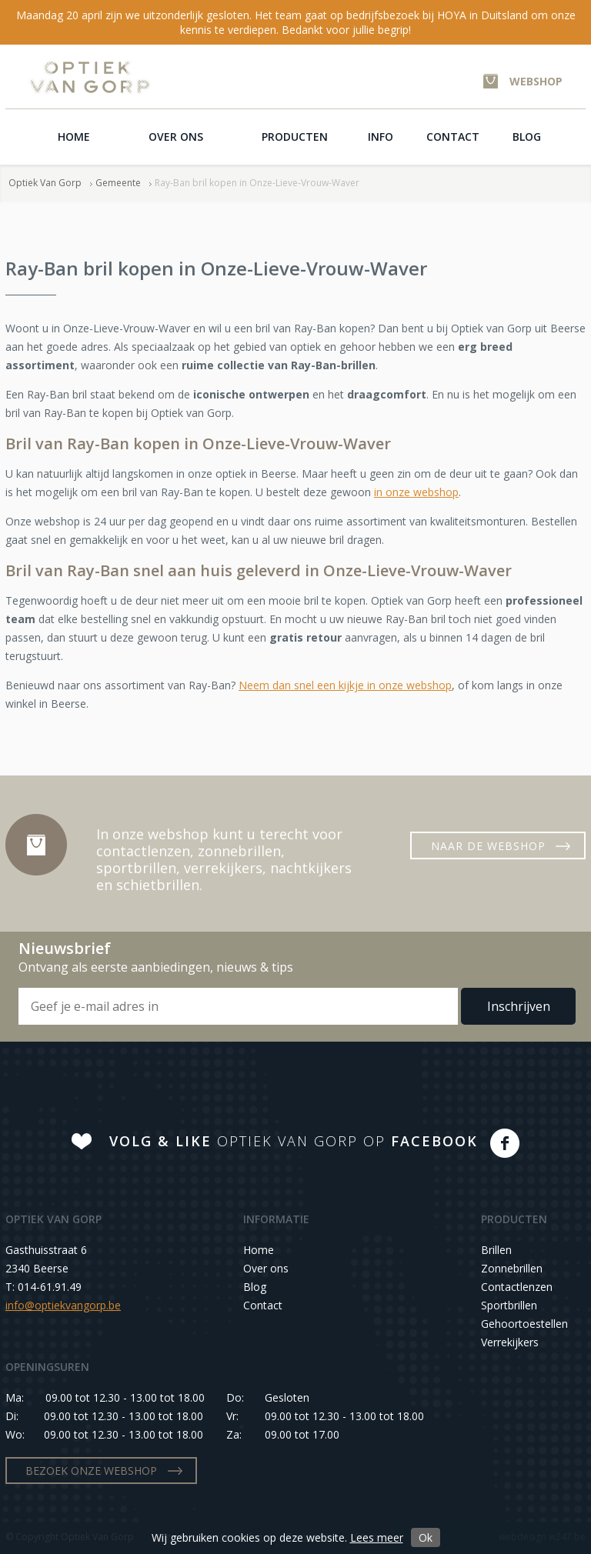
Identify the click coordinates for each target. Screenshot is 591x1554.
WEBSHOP (536, 81)
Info (380, 136)
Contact (452, 136)
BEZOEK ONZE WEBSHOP (91, 1470)
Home (74, 136)
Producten (295, 136)
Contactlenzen (517, 1286)
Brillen (496, 1249)
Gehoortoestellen (524, 1323)
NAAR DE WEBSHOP (488, 846)
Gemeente (118, 182)
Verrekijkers (510, 1342)
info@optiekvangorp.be (63, 1305)
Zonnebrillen (512, 1268)
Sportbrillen (509, 1305)
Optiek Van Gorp (89, 77)
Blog (527, 136)
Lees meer (376, 1537)
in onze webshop (416, 492)
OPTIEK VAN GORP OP (293, 1141)
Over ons (176, 136)
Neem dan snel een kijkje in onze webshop (345, 685)
